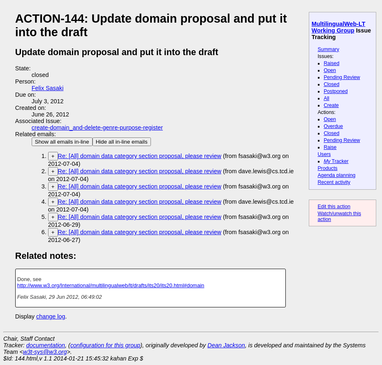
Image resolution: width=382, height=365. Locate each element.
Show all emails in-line (62, 142)
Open (330, 70)
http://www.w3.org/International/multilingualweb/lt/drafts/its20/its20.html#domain (110, 285)
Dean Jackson (226, 345)
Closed (331, 84)
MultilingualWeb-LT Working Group (339, 27)
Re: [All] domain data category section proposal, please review (140, 156)
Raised (331, 63)
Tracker (336, 161)
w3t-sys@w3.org (45, 352)
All (326, 98)
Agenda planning (336, 175)
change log (50, 316)
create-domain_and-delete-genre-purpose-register (97, 127)
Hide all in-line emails (122, 142)
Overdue (333, 126)
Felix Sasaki (48, 88)
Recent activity (333, 182)
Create (331, 105)
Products (327, 168)
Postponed (336, 91)
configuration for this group (105, 345)
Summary (328, 49)
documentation (45, 345)
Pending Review (342, 77)
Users (324, 154)
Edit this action (333, 206)
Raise (330, 147)
